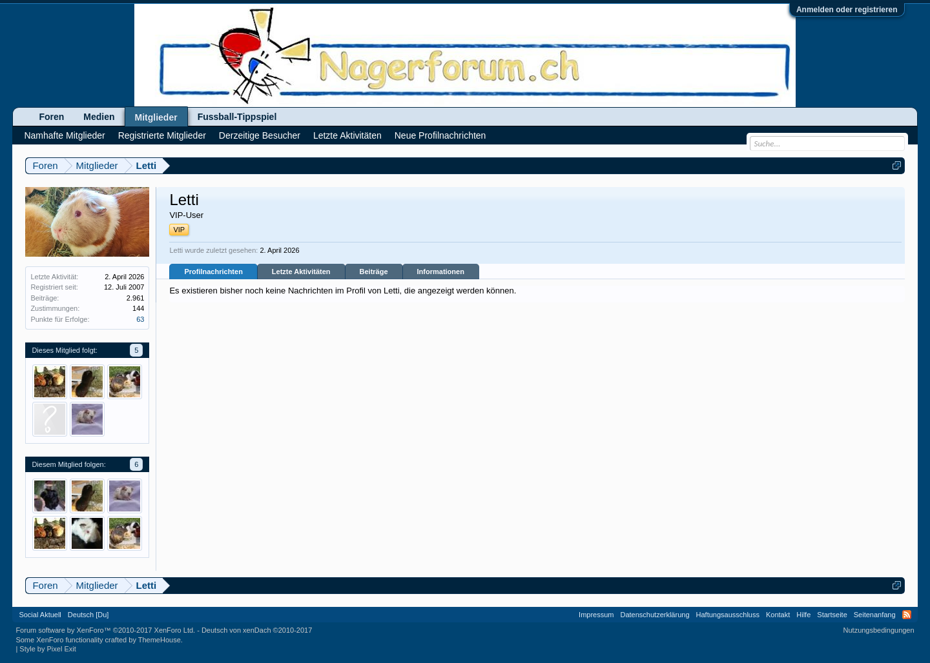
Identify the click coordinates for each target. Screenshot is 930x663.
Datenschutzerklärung (655, 614)
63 (140, 319)
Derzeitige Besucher (259, 135)
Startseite (832, 614)
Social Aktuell (40, 614)
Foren (51, 117)
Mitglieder (156, 117)
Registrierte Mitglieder (162, 135)
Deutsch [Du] (88, 614)
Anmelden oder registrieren (847, 9)
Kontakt (778, 614)
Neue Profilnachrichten (440, 135)
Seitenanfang (875, 614)
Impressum (596, 614)
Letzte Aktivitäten (301, 271)
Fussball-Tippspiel (237, 117)
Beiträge (374, 271)
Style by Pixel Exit (47, 649)
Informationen (440, 271)
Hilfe (803, 614)
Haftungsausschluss (728, 614)
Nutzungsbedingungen (878, 630)
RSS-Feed (906, 614)
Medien (98, 117)
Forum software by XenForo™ (105, 630)
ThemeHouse (159, 640)
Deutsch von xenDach (257, 630)
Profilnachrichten (213, 271)
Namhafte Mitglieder (64, 135)
